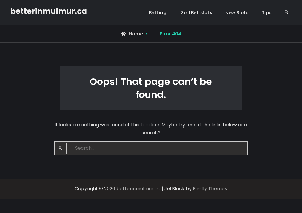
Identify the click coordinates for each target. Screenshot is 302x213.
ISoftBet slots (196, 12)
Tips (267, 12)
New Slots (237, 12)
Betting (158, 12)
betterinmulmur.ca (48, 11)
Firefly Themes (210, 188)
